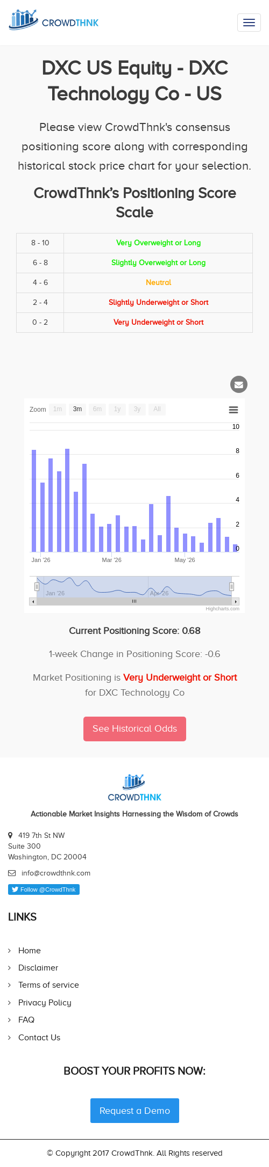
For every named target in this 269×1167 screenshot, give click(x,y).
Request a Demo (135, 1110)
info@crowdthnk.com (56, 873)
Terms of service (48, 984)
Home (29, 950)
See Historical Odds (135, 728)
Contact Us (39, 1037)
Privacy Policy (45, 1002)
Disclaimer (38, 967)
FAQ (26, 1019)
